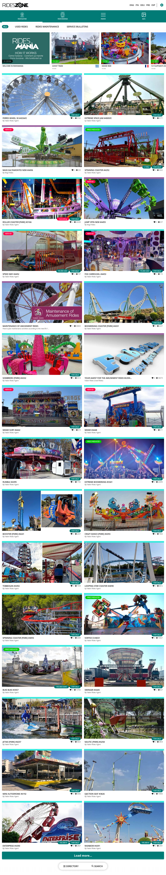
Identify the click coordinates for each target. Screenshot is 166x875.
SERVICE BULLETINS (77, 26)
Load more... (83, 855)
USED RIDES (21, 26)
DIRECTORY (70, 866)
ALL (5, 26)
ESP (153, 5)
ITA (137, 5)
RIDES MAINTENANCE (47, 26)
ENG (132, 5)
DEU (142, 5)
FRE (148, 5)
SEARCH (97, 866)
